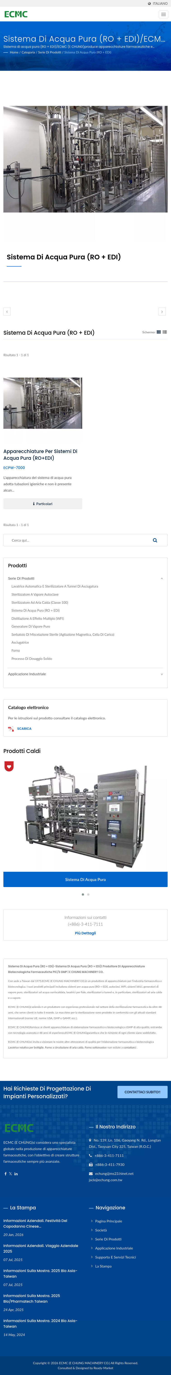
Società (101, 1230)
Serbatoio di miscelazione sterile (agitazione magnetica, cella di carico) (63, 634)
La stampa (103, 1266)
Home (14, 52)
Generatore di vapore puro (31, 626)
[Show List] (165, 332)
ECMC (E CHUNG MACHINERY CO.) (84, 1363)
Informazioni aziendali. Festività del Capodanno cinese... (35, 1223)
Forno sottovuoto (95, 1047)
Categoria (28, 52)
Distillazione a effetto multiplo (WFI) (38, 618)
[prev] (7, 312)
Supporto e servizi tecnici (115, 1257)
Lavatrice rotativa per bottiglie (26, 1047)
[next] (162, 312)
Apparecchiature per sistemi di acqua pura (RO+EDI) (40, 454)
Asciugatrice (20, 642)
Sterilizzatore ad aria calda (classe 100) (40, 602)
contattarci (129, 1047)
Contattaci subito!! (143, 1092)
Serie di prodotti (49, 52)
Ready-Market (103, 1368)
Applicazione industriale (27, 674)
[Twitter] (10, 1173)
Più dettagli (85, 933)
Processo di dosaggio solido (32, 659)
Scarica (19, 729)
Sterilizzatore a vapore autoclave (35, 594)
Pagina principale (108, 1221)
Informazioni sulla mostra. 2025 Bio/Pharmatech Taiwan (31, 1298)
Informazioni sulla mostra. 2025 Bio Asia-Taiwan (40, 1273)
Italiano (160, 3)
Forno (16, 650)
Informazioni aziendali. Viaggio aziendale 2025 (40, 1248)
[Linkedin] (16, 1173)
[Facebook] (6, 1173)
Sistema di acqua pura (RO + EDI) (87, 52)
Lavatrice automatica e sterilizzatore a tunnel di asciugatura (55, 586)
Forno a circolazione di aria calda (64, 1047)
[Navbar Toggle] (163, 14)
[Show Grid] (159, 332)
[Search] (73, 540)
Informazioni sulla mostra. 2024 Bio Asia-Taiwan (40, 1323)
